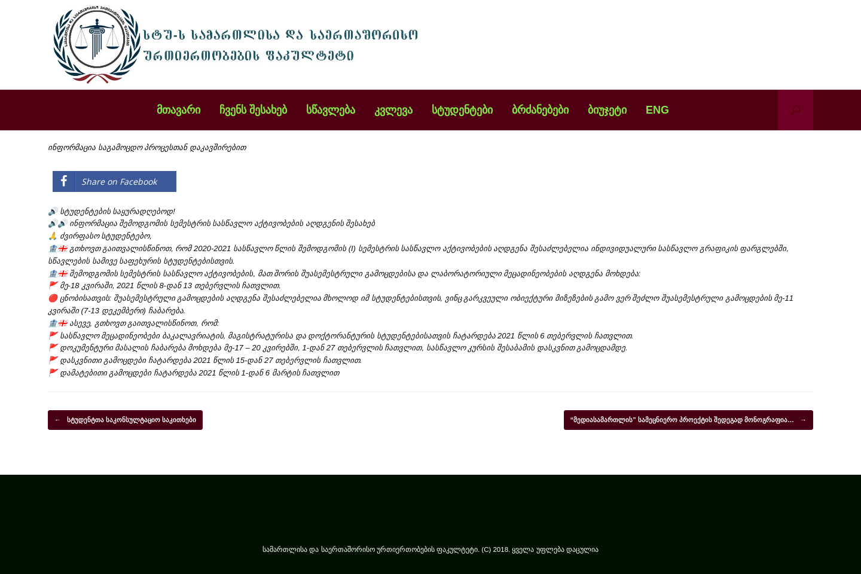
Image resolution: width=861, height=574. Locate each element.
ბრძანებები (540, 110)
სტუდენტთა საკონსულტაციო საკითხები (125, 420)
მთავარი (178, 110)
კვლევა (393, 110)
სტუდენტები (462, 110)
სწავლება (330, 110)
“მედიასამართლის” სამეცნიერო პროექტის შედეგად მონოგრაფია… (688, 420)
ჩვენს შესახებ (253, 110)
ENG (657, 110)
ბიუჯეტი (607, 110)
